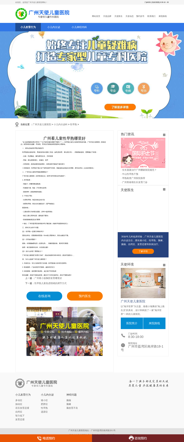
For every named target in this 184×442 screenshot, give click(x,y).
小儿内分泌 (53, 27)
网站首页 (96, 16)
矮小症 (44, 400)
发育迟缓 (20, 419)
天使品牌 (107, 16)
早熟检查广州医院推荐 (133, 178)
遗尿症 (44, 412)
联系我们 (151, 16)
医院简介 (131, 323)
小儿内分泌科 (60, 124)
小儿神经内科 (79, 27)
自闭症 (18, 412)
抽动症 (18, 404)
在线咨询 (44, 296)
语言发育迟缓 (22, 408)
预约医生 (85, 296)
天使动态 (129, 16)
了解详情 (143, 251)
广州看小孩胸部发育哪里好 (48, 278)
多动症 (18, 400)
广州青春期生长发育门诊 (134, 182)
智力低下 (20, 415)
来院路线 (163, 16)
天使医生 (118, 16)
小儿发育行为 (28, 27)
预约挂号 (140, 16)
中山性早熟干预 (130, 174)
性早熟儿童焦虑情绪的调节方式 (50, 283)
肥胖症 (44, 404)
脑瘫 (68, 404)
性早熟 (73, 124)
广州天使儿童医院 (42, 124)
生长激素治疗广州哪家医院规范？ (139, 170)
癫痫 (68, 400)
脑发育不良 (72, 408)
